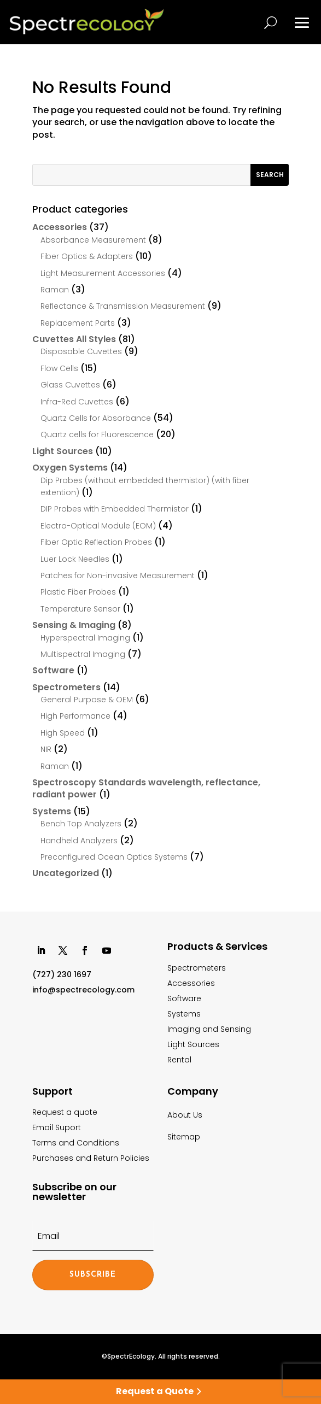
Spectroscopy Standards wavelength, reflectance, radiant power (146, 788)
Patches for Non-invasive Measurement (117, 575)
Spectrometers (66, 687)
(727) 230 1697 (61, 974)
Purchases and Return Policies (90, 1158)
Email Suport (56, 1127)
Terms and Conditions (75, 1142)
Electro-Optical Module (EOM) (98, 525)
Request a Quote (155, 1391)
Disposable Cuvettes (81, 351)
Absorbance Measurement (93, 239)
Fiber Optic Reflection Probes (96, 542)
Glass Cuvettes (70, 384)
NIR (45, 749)
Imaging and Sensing (209, 1029)
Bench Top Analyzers (80, 823)
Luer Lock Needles (74, 559)
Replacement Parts (77, 323)
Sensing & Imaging (73, 625)
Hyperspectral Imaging (85, 637)
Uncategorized (65, 873)
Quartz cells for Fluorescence (97, 434)
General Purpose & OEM (86, 699)
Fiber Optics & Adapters (86, 256)
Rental (179, 1059)
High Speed (62, 732)
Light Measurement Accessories (102, 273)
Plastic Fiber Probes (78, 591)
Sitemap (183, 1136)
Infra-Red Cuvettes (76, 401)
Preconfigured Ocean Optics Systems (114, 856)
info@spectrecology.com (83, 989)
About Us (184, 1114)
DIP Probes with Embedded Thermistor (114, 508)
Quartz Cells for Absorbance (95, 418)
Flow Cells (59, 368)
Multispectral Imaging (82, 654)
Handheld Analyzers (79, 840)
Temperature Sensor (80, 608)
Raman (54, 289)
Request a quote (64, 1112)
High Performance (75, 715)
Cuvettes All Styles (74, 339)
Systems (51, 811)
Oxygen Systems (70, 467)
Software (53, 670)
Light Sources (62, 451)
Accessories (59, 227)
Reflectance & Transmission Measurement (122, 306)
